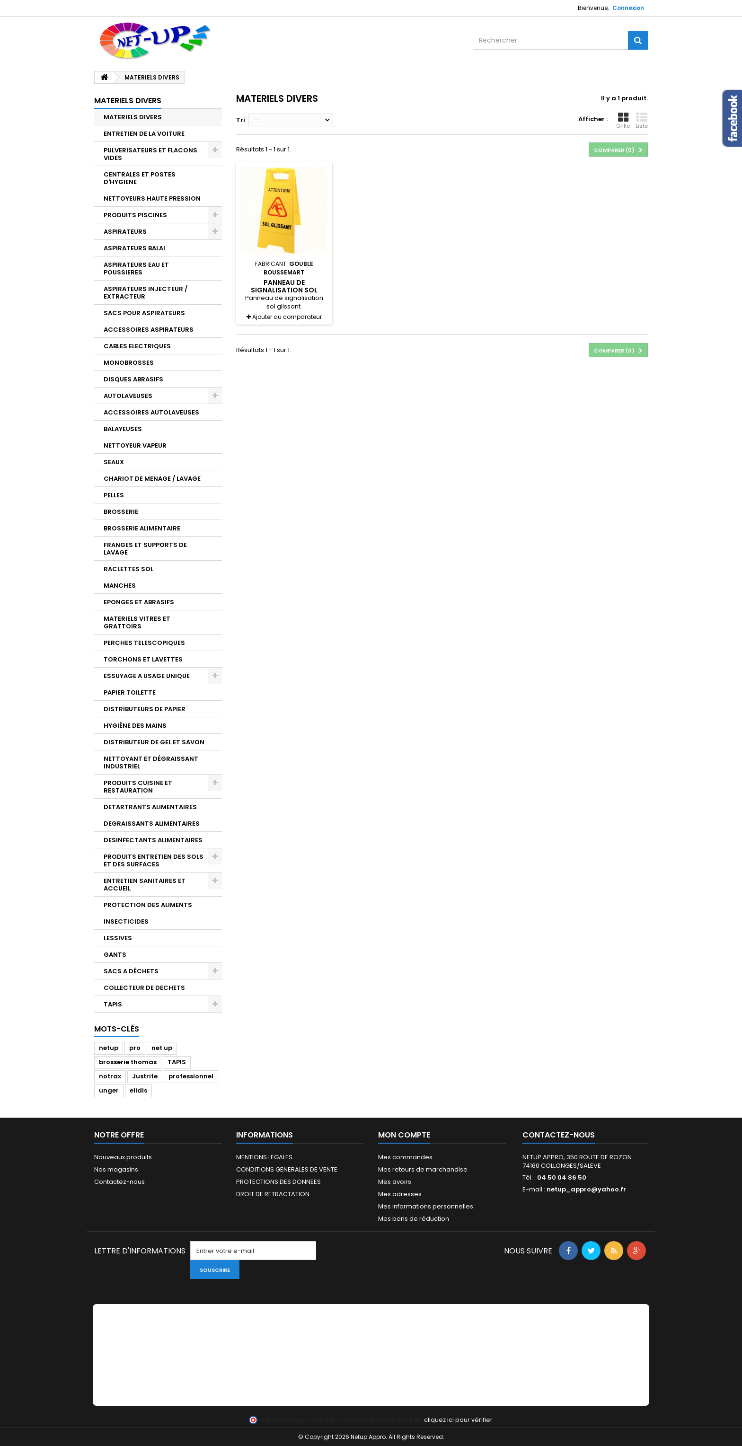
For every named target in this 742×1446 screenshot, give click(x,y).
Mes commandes (405, 1157)
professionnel (190, 1076)
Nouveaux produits (123, 1157)
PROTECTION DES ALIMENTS (148, 904)
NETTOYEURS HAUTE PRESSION (152, 198)
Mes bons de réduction (413, 1218)
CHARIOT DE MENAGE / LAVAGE (152, 478)
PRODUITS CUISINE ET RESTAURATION (138, 786)
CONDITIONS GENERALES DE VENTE (286, 1169)
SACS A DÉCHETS (131, 971)
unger (109, 1090)
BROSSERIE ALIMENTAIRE (142, 528)
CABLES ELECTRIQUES (137, 346)
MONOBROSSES (129, 362)
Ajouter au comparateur (287, 317)
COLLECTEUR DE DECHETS (144, 987)
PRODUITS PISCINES (135, 215)
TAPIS (113, 1004)
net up (161, 1047)
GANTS (115, 954)
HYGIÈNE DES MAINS (135, 725)
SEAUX (114, 462)
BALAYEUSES (123, 428)
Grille (623, 121)
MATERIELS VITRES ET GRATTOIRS (137, 622)
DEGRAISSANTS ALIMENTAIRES (152, 823)
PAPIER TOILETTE (130, 692)
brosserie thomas (128, 1062)
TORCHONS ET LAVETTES (143, 659)
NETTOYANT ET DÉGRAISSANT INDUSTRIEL (151, 762)
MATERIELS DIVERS (133, 117)
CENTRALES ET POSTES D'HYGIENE (140, 178)
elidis (138, 1090)
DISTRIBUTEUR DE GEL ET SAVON (154, 742)
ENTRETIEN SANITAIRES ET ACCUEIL (145, 884)
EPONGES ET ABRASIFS (139, 602)
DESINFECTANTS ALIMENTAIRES (153, 840)
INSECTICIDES (126, 921)
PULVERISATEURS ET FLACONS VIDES (150, 154)
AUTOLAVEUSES (128, 395)
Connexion (628, 8)
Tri (240, 119)
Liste (642, 121)
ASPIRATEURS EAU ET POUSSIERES (136, 268)
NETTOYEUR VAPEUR (135, 445)
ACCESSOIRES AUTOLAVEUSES (151, 412)
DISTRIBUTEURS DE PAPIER (145, 709)
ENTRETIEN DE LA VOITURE (144, 133)
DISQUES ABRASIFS (133, 379)
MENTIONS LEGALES (264, 1157)
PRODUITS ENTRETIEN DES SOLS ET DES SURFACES (153, 860)
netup (108, 1047)
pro (135, 1047)
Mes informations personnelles (425, 1206)
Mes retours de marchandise (423, 1169)
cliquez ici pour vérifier (458, 1420)
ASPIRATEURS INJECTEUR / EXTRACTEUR (145, 292)
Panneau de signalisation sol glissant (284, 290)
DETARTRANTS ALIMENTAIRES (150, 806)
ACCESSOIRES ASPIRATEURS (149, 329)
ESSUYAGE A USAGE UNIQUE (147, 675)
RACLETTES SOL (128, 568)
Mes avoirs (394, 1181)
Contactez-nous (119, 1181)
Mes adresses (400, 1194)
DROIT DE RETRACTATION (272, 1194)
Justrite (145, 1076)
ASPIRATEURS (125, 231)
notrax (110, 1076)
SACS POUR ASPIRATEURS (144, 313)
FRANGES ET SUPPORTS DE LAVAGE (145, 548)
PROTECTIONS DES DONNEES (278, 1181)
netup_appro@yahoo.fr (586, 1189)
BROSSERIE (121, 511)
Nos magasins (116, 1169)
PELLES (114, 495)
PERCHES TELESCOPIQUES (144, 642)
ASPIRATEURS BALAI (134, 248)
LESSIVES (118, 938)
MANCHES (120, 585)
